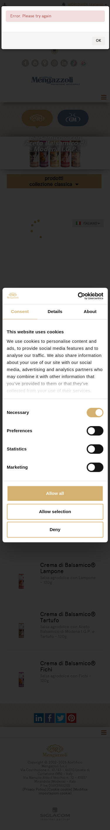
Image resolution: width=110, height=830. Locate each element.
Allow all (55, 493)
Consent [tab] (20, 311)
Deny (55, 529)
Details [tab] (55, 311)
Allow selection (55, 511)
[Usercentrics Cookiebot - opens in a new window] (78, 296)
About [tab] (90, 311)
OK (98, 40)
